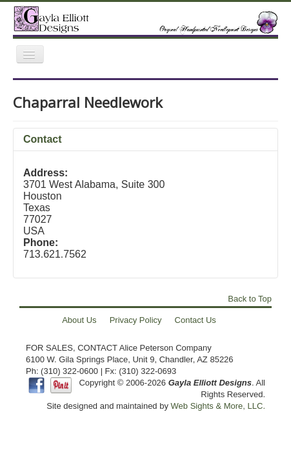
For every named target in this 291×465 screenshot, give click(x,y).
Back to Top (250, 299)
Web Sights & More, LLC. (218, 406)
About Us (79, 320)
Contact (42, 139)
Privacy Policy (136, 320)
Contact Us (195, 320)
